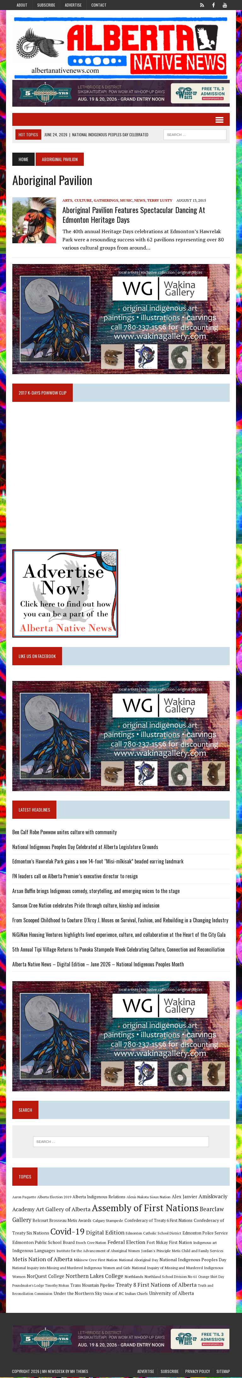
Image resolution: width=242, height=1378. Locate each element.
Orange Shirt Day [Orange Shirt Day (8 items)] (211, 1277)
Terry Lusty (159, 200)
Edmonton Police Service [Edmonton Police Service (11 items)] (205, 1233)
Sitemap (223, 1371)
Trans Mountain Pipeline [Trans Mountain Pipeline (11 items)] (92, 1286)
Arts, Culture (76, 200)
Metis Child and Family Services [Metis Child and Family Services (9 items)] (197, 1251)
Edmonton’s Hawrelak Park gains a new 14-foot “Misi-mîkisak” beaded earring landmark (97, 862)
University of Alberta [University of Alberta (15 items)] (171, 1294)
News (139, 200)
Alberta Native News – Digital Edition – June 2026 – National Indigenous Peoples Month (98, 964)
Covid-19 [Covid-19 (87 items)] (67, 1231)
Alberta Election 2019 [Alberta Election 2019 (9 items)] (54, 1197)
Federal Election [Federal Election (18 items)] (126, 1242)
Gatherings (105, 200)
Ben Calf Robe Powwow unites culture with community (64, 832)
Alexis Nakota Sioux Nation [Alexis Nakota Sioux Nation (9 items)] (148, 1197)
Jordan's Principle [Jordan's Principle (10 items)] (155, 1251)
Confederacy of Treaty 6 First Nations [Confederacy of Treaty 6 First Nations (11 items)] (158, 1221)
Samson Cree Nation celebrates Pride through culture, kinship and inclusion (85, 906)
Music (126, 200)
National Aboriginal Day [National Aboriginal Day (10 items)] (138, 1260)
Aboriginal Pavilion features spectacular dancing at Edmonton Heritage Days (133, 214)
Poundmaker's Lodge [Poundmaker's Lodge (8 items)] (27, 1286)
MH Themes (79, 1371)
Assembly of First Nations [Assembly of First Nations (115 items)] (144, 1208)
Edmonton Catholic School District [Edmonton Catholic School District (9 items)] (153, 1233)
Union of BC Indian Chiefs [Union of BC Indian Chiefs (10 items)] (125, 1293)
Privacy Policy (197, 1371)
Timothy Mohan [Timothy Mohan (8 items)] (57, 1286)
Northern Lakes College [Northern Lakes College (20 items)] (94, 1276)
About (22, 5)
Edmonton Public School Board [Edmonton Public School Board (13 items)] (43, 1243)
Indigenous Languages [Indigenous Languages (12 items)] (33, 1251)
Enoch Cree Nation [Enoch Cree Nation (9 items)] (91, 1243)
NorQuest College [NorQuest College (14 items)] (45, 1277)
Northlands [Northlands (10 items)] (133, 1277)
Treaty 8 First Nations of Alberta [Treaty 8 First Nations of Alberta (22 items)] (155, 1285)
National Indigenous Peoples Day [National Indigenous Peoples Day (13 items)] (192, 1260)
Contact (99, 5)
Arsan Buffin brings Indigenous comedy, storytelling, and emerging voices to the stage (95, 891)
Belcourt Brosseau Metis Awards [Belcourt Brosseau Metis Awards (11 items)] (61, 1221)
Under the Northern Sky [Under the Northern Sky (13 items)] (77, 1294)
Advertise (73, 5)
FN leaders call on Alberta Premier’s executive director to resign (74, 876)
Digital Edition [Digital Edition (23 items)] (105, 1232)
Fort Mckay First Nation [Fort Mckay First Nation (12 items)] (169, 1243)
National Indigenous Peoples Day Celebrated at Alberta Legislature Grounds (85, 847)
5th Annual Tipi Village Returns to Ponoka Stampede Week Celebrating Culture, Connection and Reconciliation (118, 949)
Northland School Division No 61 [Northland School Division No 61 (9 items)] (170, 1277)
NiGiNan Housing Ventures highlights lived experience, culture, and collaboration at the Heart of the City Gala (118, 935)
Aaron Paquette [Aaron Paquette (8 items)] (24, 1197)
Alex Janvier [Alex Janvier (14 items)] (184, 1197)
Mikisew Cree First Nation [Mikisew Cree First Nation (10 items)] (95, 1260)
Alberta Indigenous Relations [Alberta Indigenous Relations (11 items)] (98, 1197)
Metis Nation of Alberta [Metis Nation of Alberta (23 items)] (42, 1259)
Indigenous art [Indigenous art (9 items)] (204, 1243)
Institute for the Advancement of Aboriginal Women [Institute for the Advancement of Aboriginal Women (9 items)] (98, 1251)
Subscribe (46, 5)
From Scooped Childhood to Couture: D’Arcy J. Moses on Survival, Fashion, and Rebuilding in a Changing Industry (120, 920)
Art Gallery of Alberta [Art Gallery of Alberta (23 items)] (63, 1209)
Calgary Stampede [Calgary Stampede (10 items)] (107, 1220)
